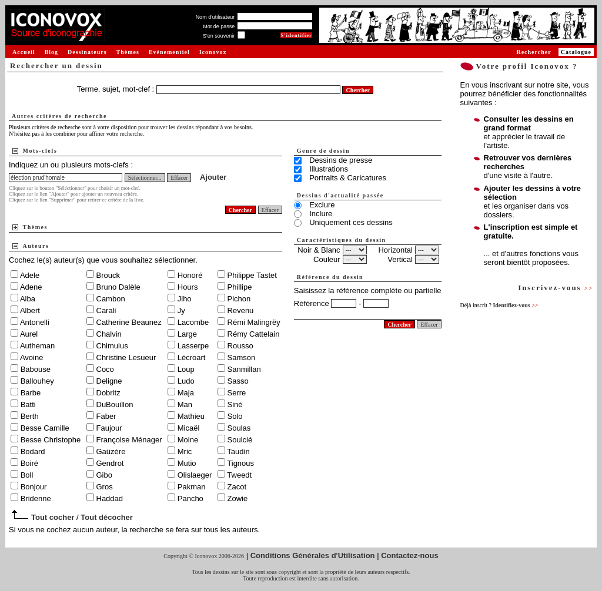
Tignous (240, 463)
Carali (106, 310)
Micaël (189, 428)
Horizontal (395, 250)
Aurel (29, 334)
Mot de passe (219, 26)
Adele (29, 275)
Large (187, 334)
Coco (105, 369)
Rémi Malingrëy (254, 322)
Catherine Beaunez (129, 322)
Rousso (240, 345)
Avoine (32, 357)
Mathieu (191, 416)
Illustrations (328, 168)
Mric (185, 451)
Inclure (320, 213)
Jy (181, 310)
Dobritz (108, 392)
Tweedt (239, 475)
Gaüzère (111, 451)
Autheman (37, 345)
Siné (235, 404)
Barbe (31, 392)
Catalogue (576, 52)
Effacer (179, 177)
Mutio (187, 463)
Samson (242, 357)
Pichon (239, 298)
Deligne (109, 381)
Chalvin (109, 334)
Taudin (238, 451)
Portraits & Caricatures (347, 177)
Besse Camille (45, 428)
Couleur (326, 259)
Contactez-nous (410, 555)
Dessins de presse (340, 160)
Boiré (29, 463)
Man (185, 404)
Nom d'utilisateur (215, 17)
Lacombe (193, 322)
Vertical (400, 259)
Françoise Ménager (129, 439)
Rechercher (533, 52)
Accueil (23, 52)
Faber (106, 416)
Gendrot (110, 463)
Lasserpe (193, 345)
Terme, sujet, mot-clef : (116, 89)
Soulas (239, 428)
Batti (28, 404)
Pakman (192, 486)
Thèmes (127, 52)
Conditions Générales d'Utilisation (312, 555)
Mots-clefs (40, 150)
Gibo (104, 475)
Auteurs (36, 246)
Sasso (238, 381)
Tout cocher (52, 517)
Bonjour (34, 486)
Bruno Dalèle (118, 287)
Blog (51, 52)
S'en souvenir (219, 36)
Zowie (238, 498)
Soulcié (240, 439)
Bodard (33, 451)
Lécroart (192, 357)
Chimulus (112, 345)
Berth (30, 416)
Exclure (322, 204)
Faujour (109, 428)
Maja (186, 392)
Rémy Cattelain (254, 334)
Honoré (190, 275)
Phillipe (240, 287)
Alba (27, 298)
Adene (31, 287)
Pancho (190, 498)
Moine (188, 439)
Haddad (109, 498)
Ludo (186, 381)
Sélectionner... (145, 177)
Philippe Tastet (252, 275)
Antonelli (34, 322)
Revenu (241, 310)
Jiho (185, 298)
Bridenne (36, 498)
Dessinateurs (87, 52)
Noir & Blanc (318, 250)
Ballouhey (37, 381)
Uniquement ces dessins (351, 222)
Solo (235, 416)
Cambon (110, 298)
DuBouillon (114, 404)
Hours (188, 287)
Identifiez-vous (515, 305)
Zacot (237, 486)
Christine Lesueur (126, 357)
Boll (27, 475)
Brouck (108, 275)
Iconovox (213, 52)
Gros (104, 486)
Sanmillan (244, 369)
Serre (237, 392)
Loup (186, 369)
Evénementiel (169, 52)
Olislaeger (195, 475)
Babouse (36, 369)
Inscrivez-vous (555, 287)
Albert (30, 310)
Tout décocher (107, 517)
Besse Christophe (51, 439)
